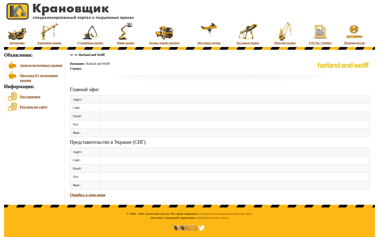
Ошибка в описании (87, 195)
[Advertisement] (31, 155)
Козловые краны (248, 32)
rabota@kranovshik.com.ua (212, 217)
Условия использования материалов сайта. (225, 213)
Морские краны (285, 32)
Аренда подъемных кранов (41, 65)
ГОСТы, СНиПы (320, 32)
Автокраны (17, 32)
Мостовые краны (209, 32)
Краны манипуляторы (164, 32)
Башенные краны (50, 32)
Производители (354, 32)
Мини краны (125, 32)
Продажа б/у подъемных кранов (39, 77)
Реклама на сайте (34, 107)
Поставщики (30, 97)
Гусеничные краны (90, 32)
